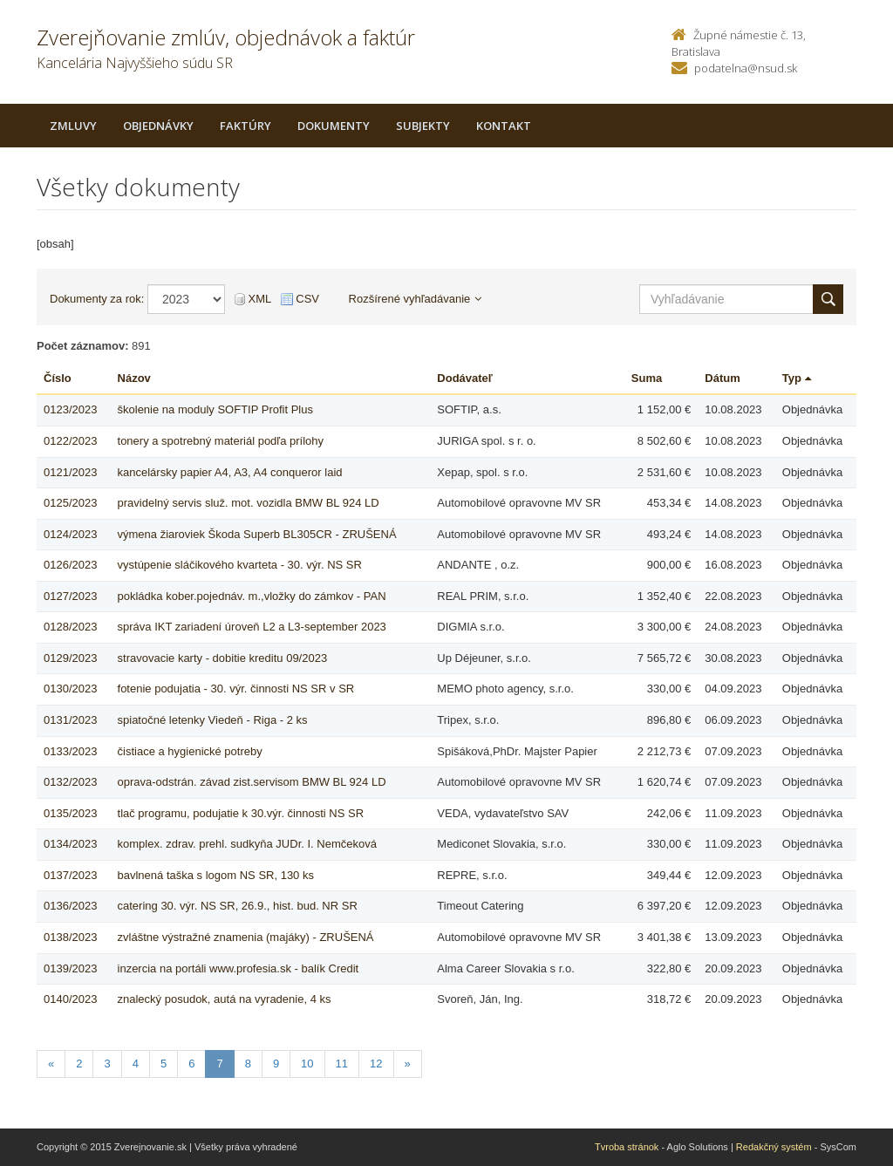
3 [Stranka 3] (107, 1063)
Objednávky (158, 125)
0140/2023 (70, 999)
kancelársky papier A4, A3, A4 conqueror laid (230, 472)
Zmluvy (73, 125)
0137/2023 (70, 875)
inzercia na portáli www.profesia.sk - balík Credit (238, 968)
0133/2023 (70, 751)
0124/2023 (70, 534)
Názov (134, 378)
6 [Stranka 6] (191, 1063)
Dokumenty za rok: (97, 298)
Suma (646, 378)
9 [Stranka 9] (276, 1063)
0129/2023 (70, 658)
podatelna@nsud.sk (745, 68)
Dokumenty (333, 125)
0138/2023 (70, 937)
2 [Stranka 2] (79, 1063)
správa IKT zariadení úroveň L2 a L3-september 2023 (252, 626)
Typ (796, 378)
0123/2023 (70, 409)
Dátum (722, 378)
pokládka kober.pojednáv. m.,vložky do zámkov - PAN (252, 596)
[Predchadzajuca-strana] (51, 1064)
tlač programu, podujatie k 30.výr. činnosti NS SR (241, 813)
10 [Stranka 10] (307, 1063)
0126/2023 (70, 564)
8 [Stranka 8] (248, 1063)
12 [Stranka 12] (376, 1063)
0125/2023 (70, 502)
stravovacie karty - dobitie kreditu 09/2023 (223, 658)
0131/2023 (70, 719)
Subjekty (423, 125)
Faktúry (245, 125)
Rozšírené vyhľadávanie (415, 298)
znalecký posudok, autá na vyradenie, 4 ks (224, 999)
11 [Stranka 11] (342, 1063)
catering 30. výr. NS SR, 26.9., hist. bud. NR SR (238, 905)
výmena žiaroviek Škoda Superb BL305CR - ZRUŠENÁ (257, 534)
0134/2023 (70, 843)
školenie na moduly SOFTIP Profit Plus (215, 409)
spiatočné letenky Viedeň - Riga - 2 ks (213, 719)
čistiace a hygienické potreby (190, 751)
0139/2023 (70, 968)
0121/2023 (70, 472)
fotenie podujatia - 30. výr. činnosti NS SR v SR (236, 688)
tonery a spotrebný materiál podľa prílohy (221, 440)
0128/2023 (70, 626)
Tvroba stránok (626, 1147)
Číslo (58, 378)
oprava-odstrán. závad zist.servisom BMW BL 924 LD (252, 781)
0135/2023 (70, 813)
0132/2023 (70, 781)
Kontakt (503, 125)
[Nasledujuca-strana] (407, 1064)
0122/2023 (70, 440)
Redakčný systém (774, 1147)
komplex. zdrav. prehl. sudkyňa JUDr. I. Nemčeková (247, 843)
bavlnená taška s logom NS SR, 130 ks (216, 875)
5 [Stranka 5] (163, 1063)
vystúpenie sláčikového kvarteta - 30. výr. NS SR (240, 564)
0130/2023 (70, 688)
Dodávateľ (465, 378)
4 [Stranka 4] (136, 1063)
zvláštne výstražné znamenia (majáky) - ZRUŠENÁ (246, 937)
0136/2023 (70, 905)
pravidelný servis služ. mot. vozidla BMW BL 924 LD (248, 502)
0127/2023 (70, 596)
